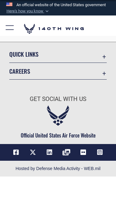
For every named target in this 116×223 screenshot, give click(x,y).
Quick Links (23, 54)
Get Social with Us (58, 99)
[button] (27, 11)
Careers (19, 71)
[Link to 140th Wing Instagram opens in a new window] (100, 152)
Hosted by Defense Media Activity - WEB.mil (58, 168)
